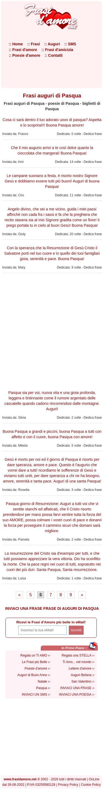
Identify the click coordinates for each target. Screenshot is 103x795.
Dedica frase (93, 134)
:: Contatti (54, 55)
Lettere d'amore (80, 668)
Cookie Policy (91, 785)
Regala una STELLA (76, 655)
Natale (42, 681)
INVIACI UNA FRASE (76, 688)
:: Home (16, 44)
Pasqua (41, 688)
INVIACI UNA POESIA (75, 694)
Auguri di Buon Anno (32, 675)
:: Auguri (52, 44)
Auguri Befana (81, 675)
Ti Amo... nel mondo (77, 662)
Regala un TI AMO (33, 655)
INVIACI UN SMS (34, 694)
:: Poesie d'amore (24, 55)
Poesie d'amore (35, 668)
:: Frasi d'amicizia (57, 50)
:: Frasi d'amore (23, 50)
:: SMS (70, 44)
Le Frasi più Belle (34, 662)
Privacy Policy (68, 785)
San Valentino (81, 681)
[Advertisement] (51, 331)
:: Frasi (33, 44)
